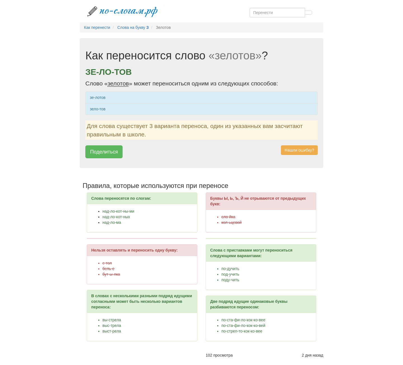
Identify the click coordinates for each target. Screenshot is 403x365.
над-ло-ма (111, 222)
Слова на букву (133, 27)
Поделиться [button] (104, 152)
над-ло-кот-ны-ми (118, 211)
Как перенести (97, 27)
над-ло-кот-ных (116, 217)
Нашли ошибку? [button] (299, 150)
